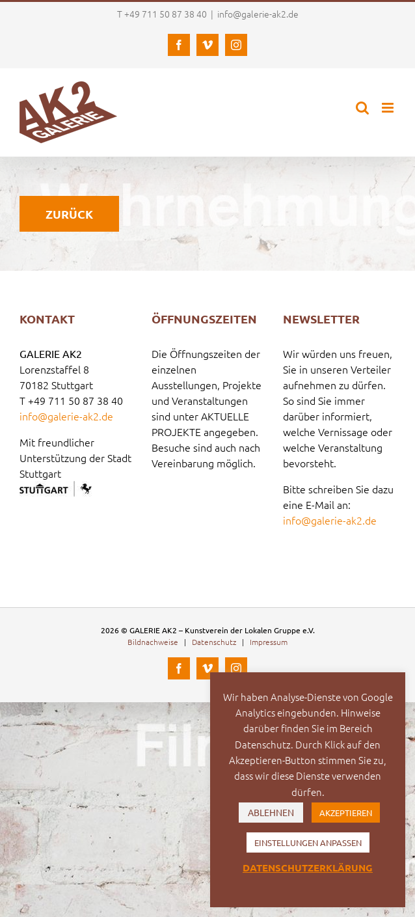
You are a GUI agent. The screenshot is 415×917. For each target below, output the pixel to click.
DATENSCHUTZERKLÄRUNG (308, 867)
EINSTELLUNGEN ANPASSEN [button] (308, 842)
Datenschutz (214, 641)
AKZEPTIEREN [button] (345, 812)
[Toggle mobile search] (362, 108)
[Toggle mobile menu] (388, 108)
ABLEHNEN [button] (271, 812)
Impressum (269, 641)
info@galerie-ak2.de (258, 13)
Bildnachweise (152, 641)
